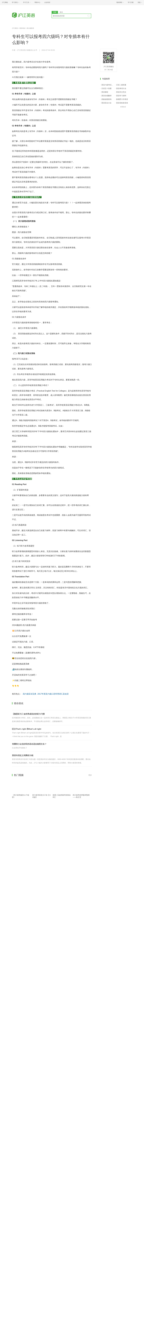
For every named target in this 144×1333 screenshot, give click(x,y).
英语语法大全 (106, 103)
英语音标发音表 (122, 103)
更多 (90, 775)
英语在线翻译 (106, 96)
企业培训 (47, 2)
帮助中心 (37, 2)
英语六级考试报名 (107, 85)
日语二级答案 (121, 85)
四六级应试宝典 (29, 694)
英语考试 (22, 28)
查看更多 (123, 107)
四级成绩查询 (106, 99)
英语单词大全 (121, 88)
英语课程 (104, 92)
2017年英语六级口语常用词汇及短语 (53, 694)
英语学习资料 (121, 96)
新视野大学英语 (122, 99)
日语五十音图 (106, 88)
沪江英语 (15, 28)
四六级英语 (30, 28)
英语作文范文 (121, 92)
